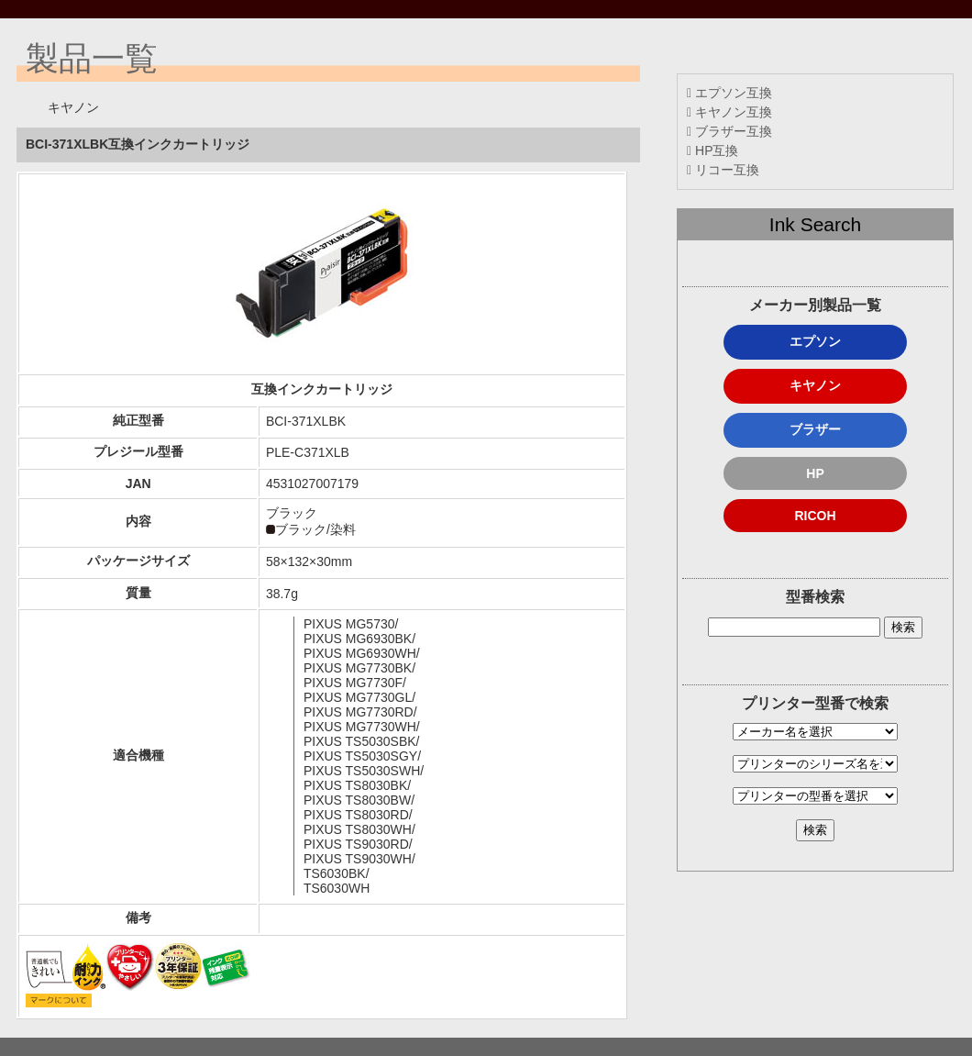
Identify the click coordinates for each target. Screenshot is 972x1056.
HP (814, 473)
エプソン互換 (729, 92)
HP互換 (712, 150)
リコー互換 (723, 169)
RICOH (814, 515)
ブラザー (815, 429)
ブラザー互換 (729, 131)
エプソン (815, 341)
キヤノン (815, 385)
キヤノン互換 (729, 112)
